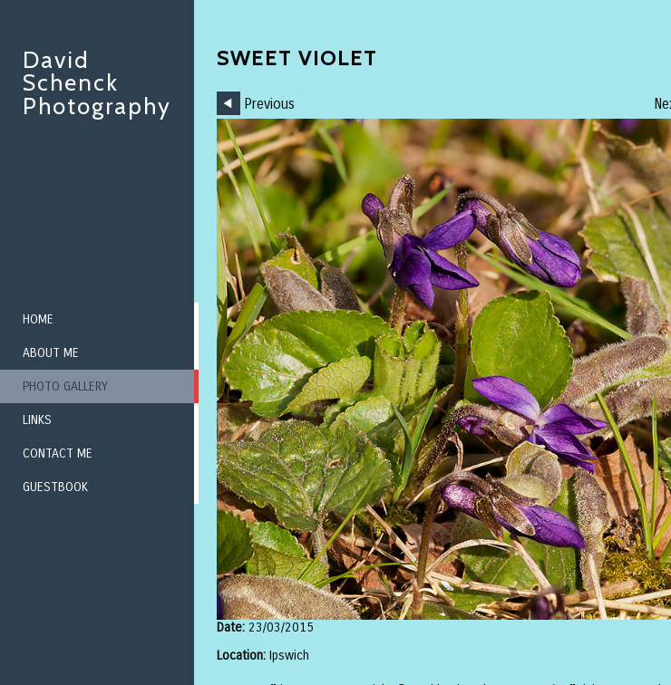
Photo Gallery (65, 386)
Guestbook (55, 487)
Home (38, 319)
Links (37, 420)
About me (51, 353)
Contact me (57, 453)
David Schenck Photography (97, 83)
